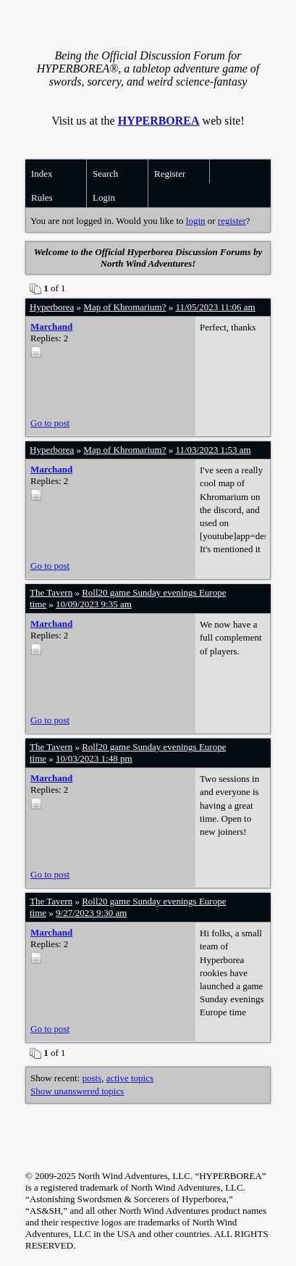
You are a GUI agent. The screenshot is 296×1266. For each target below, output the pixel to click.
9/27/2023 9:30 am (91, 912)
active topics (129, 1078)
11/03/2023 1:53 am (212, 449)
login (196, 220)
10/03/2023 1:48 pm (94, 758)
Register (169, 173)
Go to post (49, 422)
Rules (42, 197)
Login (104, 197)
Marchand (51, 326)
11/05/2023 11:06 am (215, 306)
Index (42, 173)
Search (105, 173)
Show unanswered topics (77, 1091)
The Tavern (51, 592)
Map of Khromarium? (124, 306)
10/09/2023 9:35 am (94, 604)
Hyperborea (52, 306)
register (232, 220)
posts (91, 1078)
